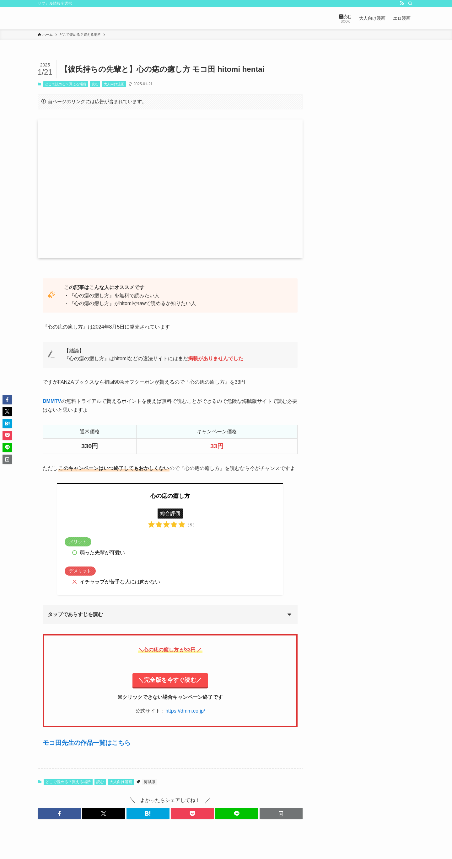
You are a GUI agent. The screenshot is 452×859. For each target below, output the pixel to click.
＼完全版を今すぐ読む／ (170, 680)
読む (95, 84)
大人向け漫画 (114, 84)
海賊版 (149, 782)
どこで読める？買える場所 (65, 84)
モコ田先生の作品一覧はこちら (87, 742)
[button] (59, 813)
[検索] (410, 3)
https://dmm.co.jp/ (185, 711)
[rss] (402, 3)
